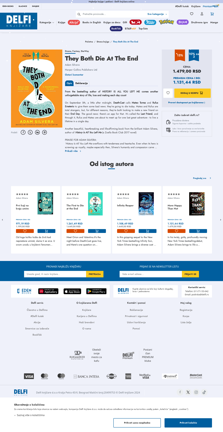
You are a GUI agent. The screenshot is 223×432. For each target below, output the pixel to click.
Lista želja (186, 322)
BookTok (116, 28)
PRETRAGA (95, 274)
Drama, (68, 51)
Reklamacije (136, 310)
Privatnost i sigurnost (136, 316)
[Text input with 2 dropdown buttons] (114, 14)
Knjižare (86, 310)
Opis (69, 83)
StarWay (85, 51)
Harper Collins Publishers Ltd (81, 70)
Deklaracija (81, 83)
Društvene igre (199, 22)
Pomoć (136, 328)
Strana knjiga (103, 41)
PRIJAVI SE (190, 274)
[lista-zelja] (25, 231)
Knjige (61, 22)
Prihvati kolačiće (188, 422)
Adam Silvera (72, 65)
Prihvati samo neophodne (137, 422)
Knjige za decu (111, 22)
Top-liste (143, 28)
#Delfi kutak (37, 316)
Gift (125, 22)
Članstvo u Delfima (37, 310)
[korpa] (46, 231)
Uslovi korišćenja (136, 322)
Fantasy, (76, 51)
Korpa (186, 316)
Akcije (37, 322)
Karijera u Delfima (87, 316)
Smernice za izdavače (37, 328)
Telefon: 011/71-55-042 (196, 291)
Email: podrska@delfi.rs (197, 294)
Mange (214, 22)
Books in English (92, 22)
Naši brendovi (86, 322)
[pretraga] (79, 14)
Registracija (186, 310)
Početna (89, 41)
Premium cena (183, 78)
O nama (86, 328)
